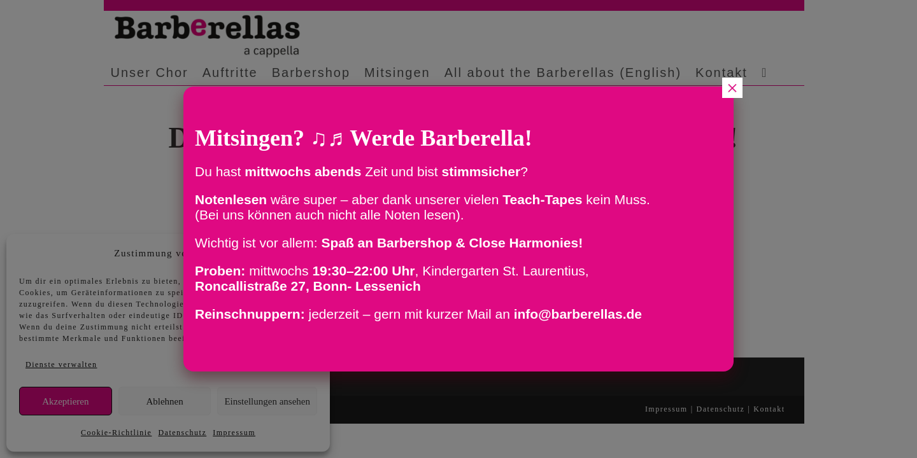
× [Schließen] (732, 88)
